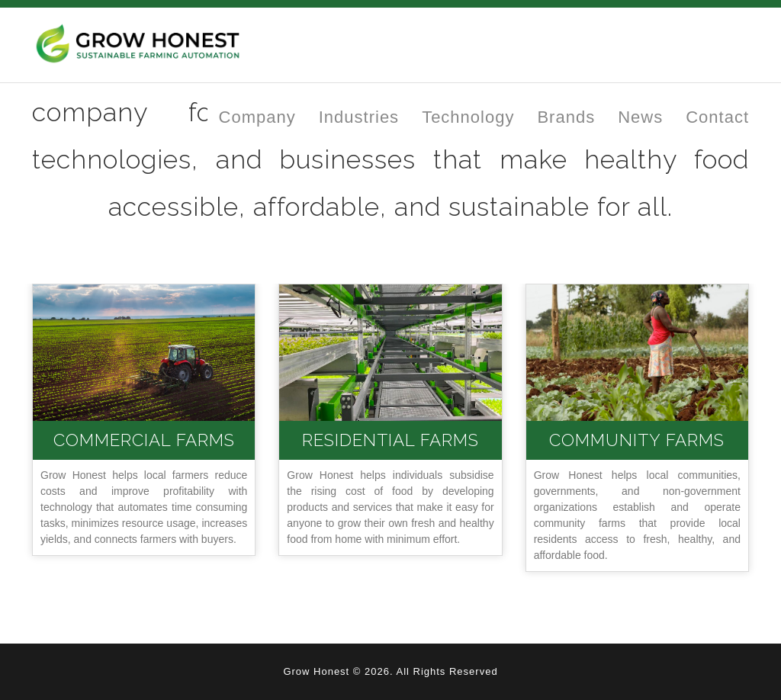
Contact (717, 117)
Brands (566, 117)
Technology (468, 117)
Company (257, 117)
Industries (359, 117)
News (640, 117)
